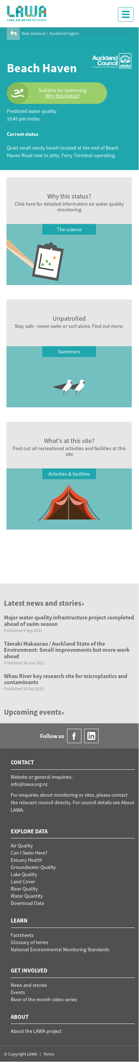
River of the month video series (44, 999)
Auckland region (64, 33)
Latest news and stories (44, 603)
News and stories (29, 985)
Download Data (27, 903)
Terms (48, 1054)
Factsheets (22, 935)
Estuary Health (26, 860)
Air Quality (22, 845)
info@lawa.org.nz (29, 784)
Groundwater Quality (33, 867)
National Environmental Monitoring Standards (60, 949)
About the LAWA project (36, 1031)
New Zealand (33, 33)
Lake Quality (24, 874)
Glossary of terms (29, 942)
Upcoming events (34, 712)
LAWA (26, 13)
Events (18, 992)
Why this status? (62, 96)
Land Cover (23, 881)
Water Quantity (27, 896)
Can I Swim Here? (29, 853)
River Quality (24, 888)
